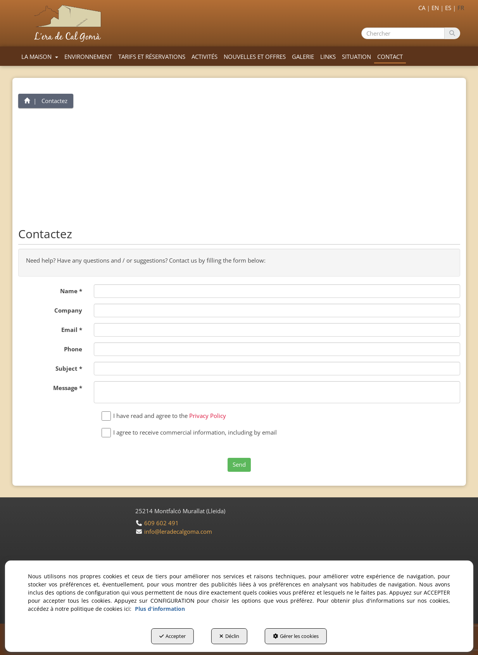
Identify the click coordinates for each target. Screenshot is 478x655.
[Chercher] (452, 33)
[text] (402, 33)
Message (67, 388)
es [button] (448, 8)
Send (239, 464)
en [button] (435, 8)
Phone (73, 349)
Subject (68, 368)
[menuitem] (433, 7)
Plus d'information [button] (160, 608)
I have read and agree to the (165, 416)
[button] (69, 23)
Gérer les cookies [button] (296, 636)
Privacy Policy (207, 415)
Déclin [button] (229, 636)
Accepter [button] (172, 636)
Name (71, 291)
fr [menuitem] (460, 8)
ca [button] (421, 8)
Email (71, 330)
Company (68, 310)
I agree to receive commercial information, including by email (191, 432)
